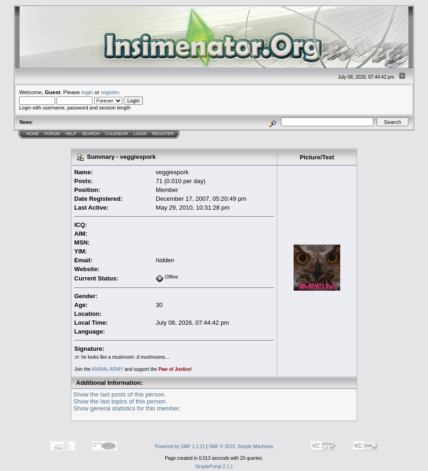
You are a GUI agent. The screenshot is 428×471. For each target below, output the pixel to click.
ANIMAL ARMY (107, 369)
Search (91, 133)
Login (140, 133)
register (110, 92)
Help (71, 133)
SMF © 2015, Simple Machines (241, 446)
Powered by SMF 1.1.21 (180, 446)
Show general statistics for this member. (127, 408)
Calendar (116, 133)
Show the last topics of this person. (120, 401)
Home (32, 133)
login (87, 92)
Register (163, 133)
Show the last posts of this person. (119, 394)
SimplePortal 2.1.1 (214, 466)
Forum (52, 133)
